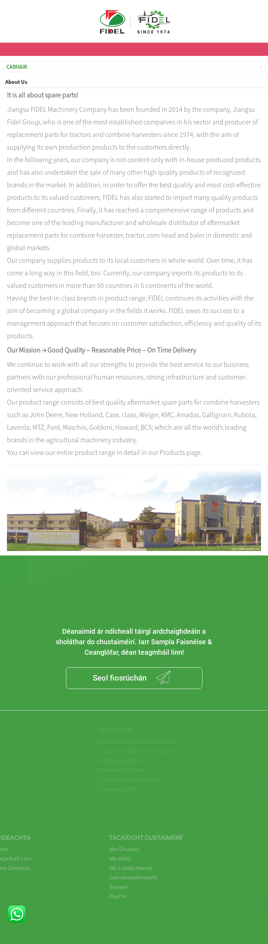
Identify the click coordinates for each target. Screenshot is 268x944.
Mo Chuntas (112, 849)
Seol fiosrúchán (120, 678)
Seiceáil (106, 887)
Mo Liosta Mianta (118, 868)
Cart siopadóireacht (121, 877)
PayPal (105, 896)
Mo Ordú (107, 858)
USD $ (256, 14)
